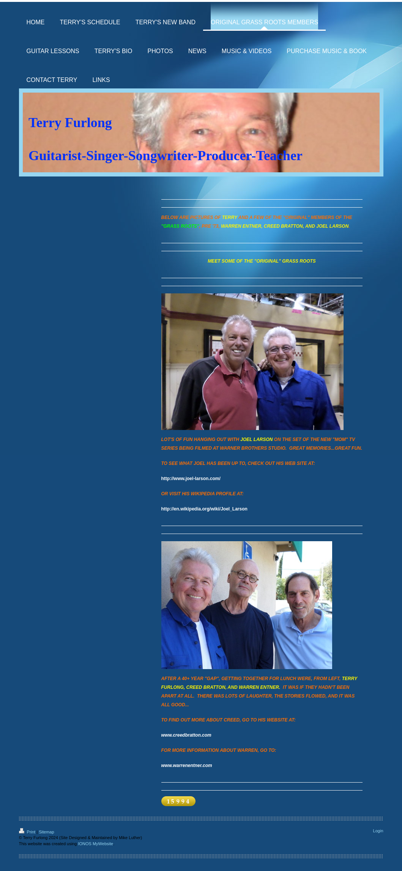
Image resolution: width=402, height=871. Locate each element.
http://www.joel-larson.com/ (191, 478)
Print (28, 832)
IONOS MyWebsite (95, 843)
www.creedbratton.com (186, 735)
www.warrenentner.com (186, 765)
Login (378, 830)
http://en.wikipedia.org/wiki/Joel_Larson (204, 509)
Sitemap (46, 832)
